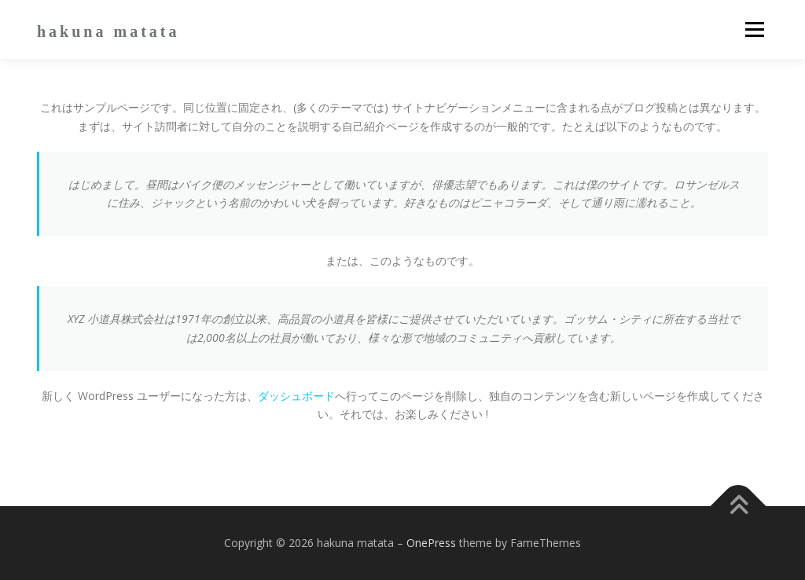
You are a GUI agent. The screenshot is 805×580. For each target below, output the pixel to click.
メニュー (754, 29)
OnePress (431, 542)
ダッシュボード (296, 395)
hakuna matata (108, 31)
